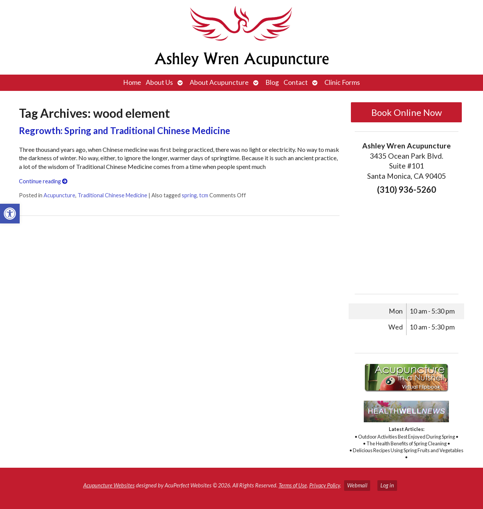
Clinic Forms (342, 82)
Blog (272, 82)
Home (132, 82)
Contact (296, 82)
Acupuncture (59, 195)
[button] (10, 213)
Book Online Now (406, 112)
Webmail (357, 485)
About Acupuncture (219, 82)
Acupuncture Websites (109, 485)
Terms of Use (293, 485)
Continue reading (43, 181)
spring (189, 195)
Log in (387, 485)
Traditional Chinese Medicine (112, 195)
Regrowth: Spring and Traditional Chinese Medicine (124, 130)
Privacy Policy (324, 485)
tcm (203, 195)
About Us (159, 82)
